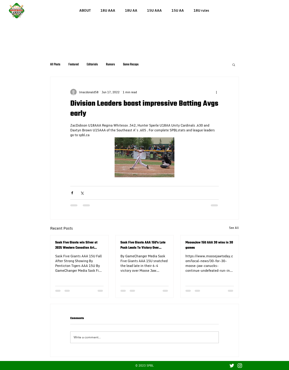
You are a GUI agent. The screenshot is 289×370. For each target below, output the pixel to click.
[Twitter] (232, 366)
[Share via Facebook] (72, 193)
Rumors (110, 64)
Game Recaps (131, 64)
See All (234, 228)
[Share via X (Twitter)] (82, 193)
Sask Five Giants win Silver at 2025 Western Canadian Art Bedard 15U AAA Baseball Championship (76, 245)
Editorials (92, 64)
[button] (108, 10)
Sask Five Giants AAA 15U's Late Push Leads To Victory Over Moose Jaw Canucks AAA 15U (142, 245)
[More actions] (216, 92)
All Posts (55, 64)
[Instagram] (240, 366)
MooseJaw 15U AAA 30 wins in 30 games (209, 245)
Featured (73, 64)
